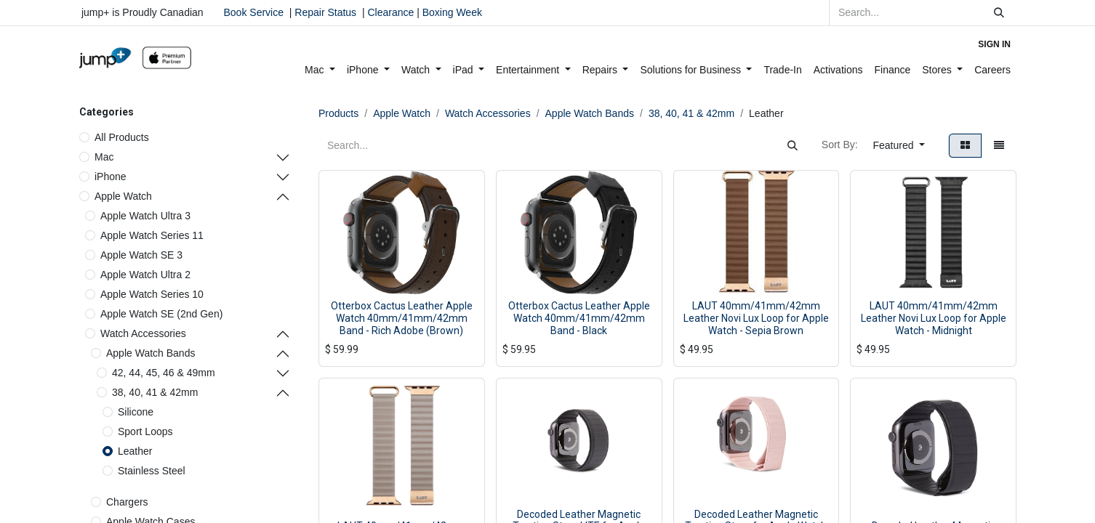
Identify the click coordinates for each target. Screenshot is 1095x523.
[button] (899, 145)
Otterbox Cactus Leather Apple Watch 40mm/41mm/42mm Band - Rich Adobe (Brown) (402, 318)
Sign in (994, 44)
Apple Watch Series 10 (152, 294)
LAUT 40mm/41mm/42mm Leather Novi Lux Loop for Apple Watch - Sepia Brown (756, 318)
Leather (135, 451)
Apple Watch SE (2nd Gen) (161, 314)
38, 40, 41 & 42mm (155, 392)
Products (338, 113)
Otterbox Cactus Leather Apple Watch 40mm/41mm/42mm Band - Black (579, 318)
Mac (104, 157)
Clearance (390, 12)
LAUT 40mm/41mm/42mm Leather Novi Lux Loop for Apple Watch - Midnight (933, 318)
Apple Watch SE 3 (141, 255)
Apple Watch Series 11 (152, 235)
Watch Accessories (143, 333)
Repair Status (325, 12)
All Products (122, 137)
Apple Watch (123, 196)
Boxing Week (451, 12)
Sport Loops (145, 431)
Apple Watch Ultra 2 (145, 274)
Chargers (127, 502)
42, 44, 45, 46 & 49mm (163, 372)
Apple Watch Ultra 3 (145, 216)
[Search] (999, 12)
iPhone (111, 176)
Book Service (254, 12)
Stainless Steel (151, 471)
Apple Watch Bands (150, 353)
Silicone (135, 412)
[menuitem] (320, 70)
